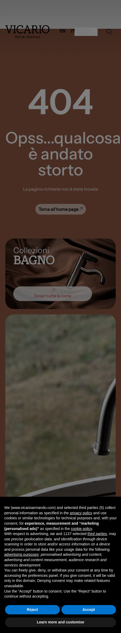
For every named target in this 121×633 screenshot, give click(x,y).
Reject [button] (32, 609)
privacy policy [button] (81, 513)
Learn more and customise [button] (60, 622)
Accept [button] (88, 609)
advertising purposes (21, 554)
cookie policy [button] (81, 529)
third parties (97, 534)
